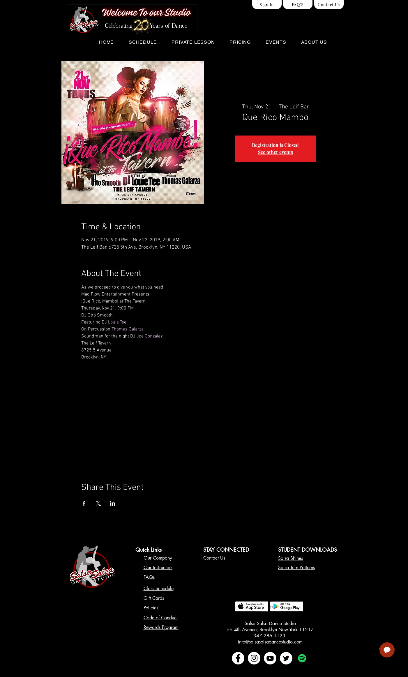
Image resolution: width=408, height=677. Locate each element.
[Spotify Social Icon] (302, 658)
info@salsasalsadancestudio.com (270, 642)
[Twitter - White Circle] (286, 658)
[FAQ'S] (297, 4)
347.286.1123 (270, 636)
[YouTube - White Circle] (270, 658)
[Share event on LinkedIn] (112, 503)
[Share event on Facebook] (84, 503)
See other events (275, 152)
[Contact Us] (329, 4)
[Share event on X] (98, 503)
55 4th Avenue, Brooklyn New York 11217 (270, 630)
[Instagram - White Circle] (254, 658)
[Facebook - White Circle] (238, 658)
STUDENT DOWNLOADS (307, 549)
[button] (143, 42)
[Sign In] (267, 4)
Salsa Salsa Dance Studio (270, 623)
